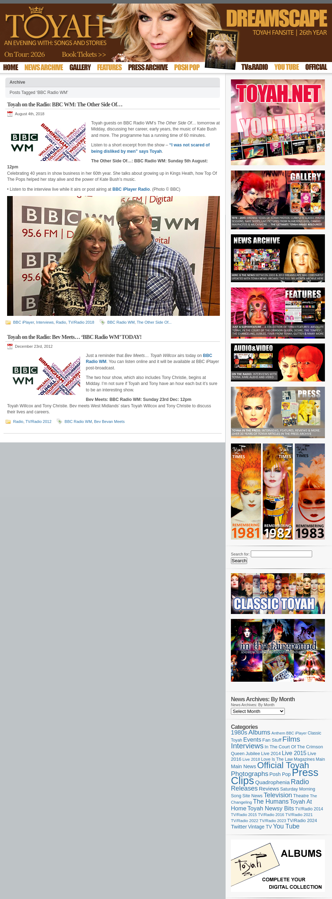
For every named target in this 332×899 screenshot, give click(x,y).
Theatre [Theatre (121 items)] (301, 795)
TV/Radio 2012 (38, 421)
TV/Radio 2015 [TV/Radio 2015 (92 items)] (244, 815)
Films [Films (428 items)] (291, 739)
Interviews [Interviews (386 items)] (247, 746)
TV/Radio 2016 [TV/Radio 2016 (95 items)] (271, 815)
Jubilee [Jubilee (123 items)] (252, 753)
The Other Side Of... (154, 322)
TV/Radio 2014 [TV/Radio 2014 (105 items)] (309, 808)
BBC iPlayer (23, 322)
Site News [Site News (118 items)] (252, 795)
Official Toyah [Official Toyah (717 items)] (283, 765)
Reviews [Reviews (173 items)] (269, 789)
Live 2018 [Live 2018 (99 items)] (251, 759)
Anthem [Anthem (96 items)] (278, 733)
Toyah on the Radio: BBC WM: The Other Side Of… (64, 104)
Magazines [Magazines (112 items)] (304, 759)
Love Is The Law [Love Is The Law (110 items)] (277, 759)
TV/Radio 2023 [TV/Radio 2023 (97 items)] (272, 821)
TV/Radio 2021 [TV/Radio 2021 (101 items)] (298, 815)
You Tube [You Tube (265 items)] (286, 826)
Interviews (45, 322)
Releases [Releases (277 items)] (244, 788)
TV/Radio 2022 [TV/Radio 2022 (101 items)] (244, 821)
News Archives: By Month (253, 705)
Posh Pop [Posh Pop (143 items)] (280, 774)
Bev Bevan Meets (109, 421)
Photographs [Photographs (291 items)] (250, 773)
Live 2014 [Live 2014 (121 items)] (271, 753)
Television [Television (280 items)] (278, 795)
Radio (61, 322)
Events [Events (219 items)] (252, 739)
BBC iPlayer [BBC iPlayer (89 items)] (296, 733)
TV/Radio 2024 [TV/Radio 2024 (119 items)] (302, 820)
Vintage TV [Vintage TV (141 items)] (260, 827)
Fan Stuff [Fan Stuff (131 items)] (272, 740)
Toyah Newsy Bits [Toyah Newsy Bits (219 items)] (271, 808)
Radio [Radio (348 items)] (300, 782)
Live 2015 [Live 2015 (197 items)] (294, 753)
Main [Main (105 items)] (320, 759)
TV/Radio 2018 (81, 322)
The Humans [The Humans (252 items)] (270, 801)
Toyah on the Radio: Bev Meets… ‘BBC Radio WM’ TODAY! (74, 337)
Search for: (240, 554)
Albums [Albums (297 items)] (259, 732)
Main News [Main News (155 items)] (243, 766)
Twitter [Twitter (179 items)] (239, 826)
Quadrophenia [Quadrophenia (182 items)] (272, 782)
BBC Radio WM (121, 322)
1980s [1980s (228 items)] (239, 732)
